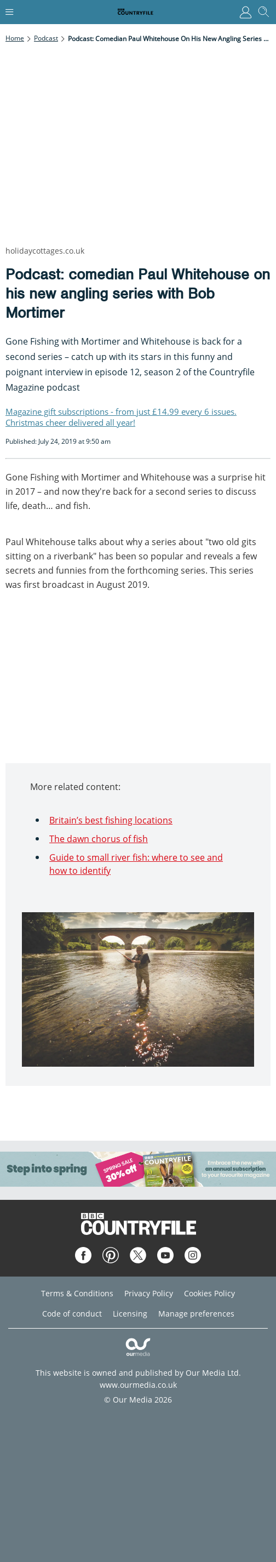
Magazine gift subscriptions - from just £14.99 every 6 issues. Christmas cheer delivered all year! (121, 417)
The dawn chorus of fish (98, 839)
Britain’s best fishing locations (111, 820)
